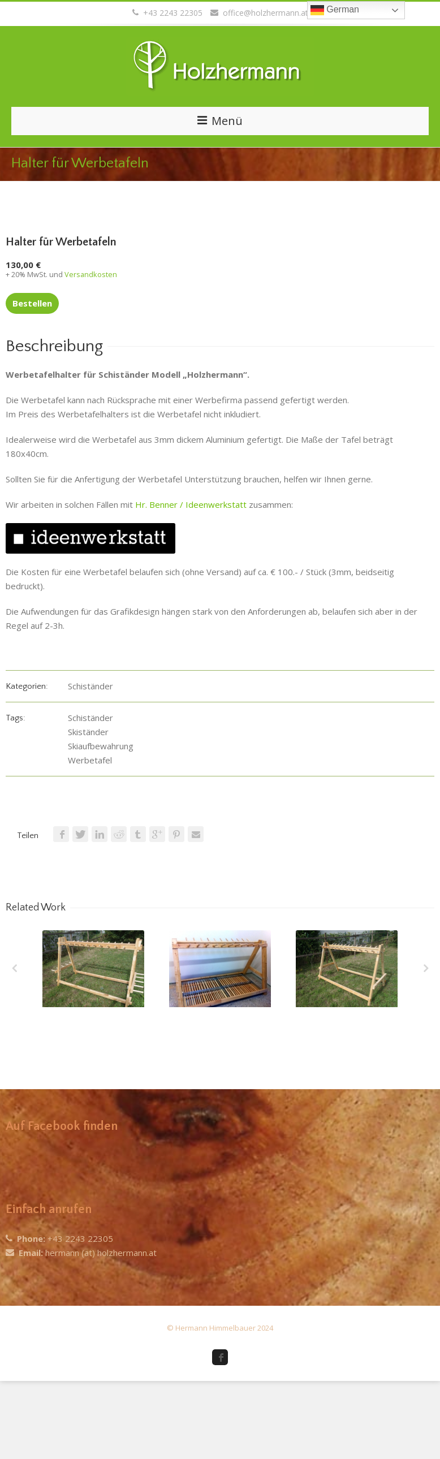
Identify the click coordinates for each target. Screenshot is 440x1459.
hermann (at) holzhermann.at (101, 1252)
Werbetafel (90, 760)
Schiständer (90, 686)
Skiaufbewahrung (100, 746)
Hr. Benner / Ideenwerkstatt (191, 504)
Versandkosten (90, 274)
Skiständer (88, 731)
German (334, 10)
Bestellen (32, 303)
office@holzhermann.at (259, 12)
